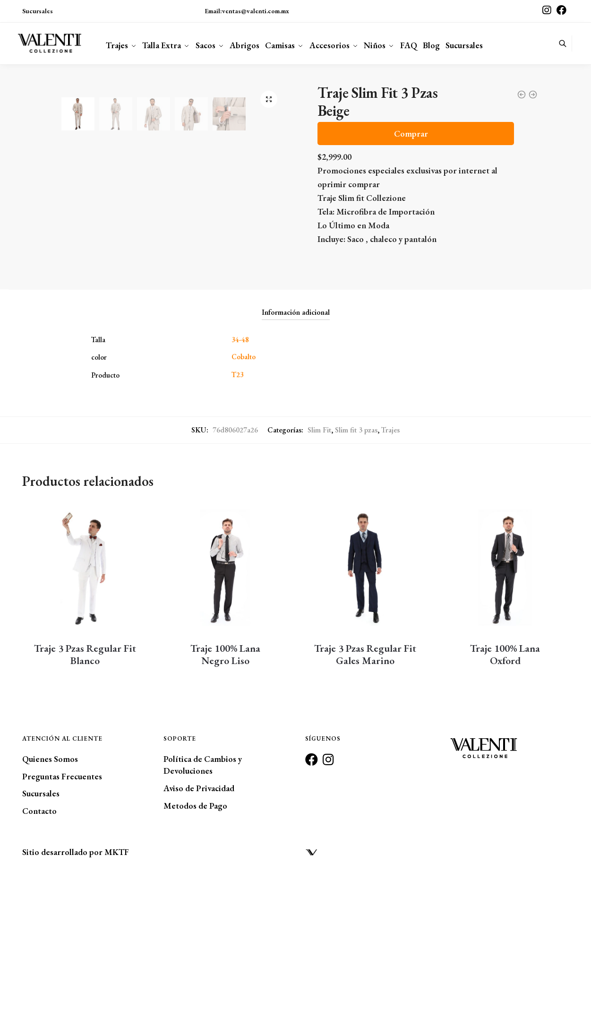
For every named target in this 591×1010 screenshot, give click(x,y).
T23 (237, 510)
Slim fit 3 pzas (356, 566)
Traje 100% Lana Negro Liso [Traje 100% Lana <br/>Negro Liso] (225, 790)
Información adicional (296, 448)
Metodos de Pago (195, 941)
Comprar (411, 133)
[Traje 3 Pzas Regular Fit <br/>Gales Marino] (365, 704)
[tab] (296, 441)
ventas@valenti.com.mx (255, 11)
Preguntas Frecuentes (62, 911)
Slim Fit (319, 566)
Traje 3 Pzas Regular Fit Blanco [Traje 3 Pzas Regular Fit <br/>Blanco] (85, 790)
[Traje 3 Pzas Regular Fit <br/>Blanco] (85, 704)
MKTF (116, 988)
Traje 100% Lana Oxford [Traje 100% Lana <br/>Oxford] (505, 790)
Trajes (390, 566)
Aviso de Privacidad (198, 924)
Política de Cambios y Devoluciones (202, 900)
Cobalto (243, 492)
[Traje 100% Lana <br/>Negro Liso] (225, 704)
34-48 (240, 475)
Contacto (39, 946)
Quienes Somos (50, 894)
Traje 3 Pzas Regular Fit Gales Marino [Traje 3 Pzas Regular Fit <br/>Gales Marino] (365, 790)
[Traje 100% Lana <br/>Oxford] (505, 704)
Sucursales (37, 11)
